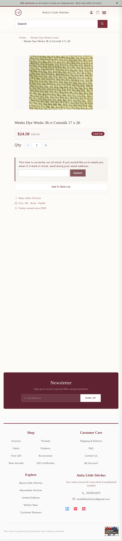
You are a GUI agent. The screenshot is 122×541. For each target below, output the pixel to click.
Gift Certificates (46, 463)
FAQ (91, 448)
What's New (31, 505)
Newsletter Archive (31, 490)
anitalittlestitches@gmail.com (91, 499)
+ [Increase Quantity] (46, 145)
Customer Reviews (31, 512)
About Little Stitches (31, 483)
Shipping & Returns (91, 440)
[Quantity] (37, 145)
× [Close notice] (117, 3)
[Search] (56, 24)
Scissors (16, 440)
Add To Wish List (61, 186)
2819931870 (91, 493)
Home (22, 37)
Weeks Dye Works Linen (44, 37)
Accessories (45, 455)
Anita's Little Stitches (55, 12)
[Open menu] (104, 12)
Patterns (45, 448)
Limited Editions (31, 497)
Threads (45, 440)
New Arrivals (16, 463)
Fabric (16, 448)
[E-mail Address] (50, 398)
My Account (91, 463)
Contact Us (91, 455)
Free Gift (16, 455)
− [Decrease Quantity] (28, 145)
